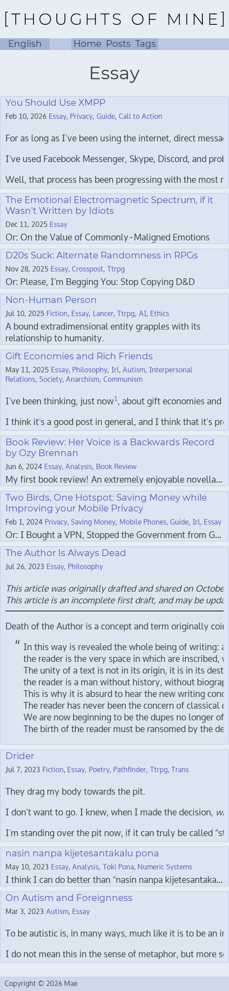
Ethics (159, 313)
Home (87, 43)
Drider (19, 756)
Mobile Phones (142, 522)
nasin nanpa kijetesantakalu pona (82, 853)
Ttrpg (116, 269)
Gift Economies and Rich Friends (79, 356)
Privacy (81, 116)
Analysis (78, 466)
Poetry (99, 769)
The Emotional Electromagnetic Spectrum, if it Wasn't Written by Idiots (109, 205)
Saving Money (93, 522)
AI (143, 313)
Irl (115, 370)
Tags (145, 43)
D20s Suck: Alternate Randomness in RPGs (101, 255)
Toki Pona (118, 867)
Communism (122, 379)
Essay (57, 116)
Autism (134, 370)
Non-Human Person (51, 299)
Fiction (57, 313)
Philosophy (89, 370)
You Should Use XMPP (55, 102)
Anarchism (82, 379)
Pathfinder (129, 769)
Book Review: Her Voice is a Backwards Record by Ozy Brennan (110, 447)
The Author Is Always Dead (65, 553)
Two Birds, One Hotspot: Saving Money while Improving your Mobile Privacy (106, 503)
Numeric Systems (164, 867)
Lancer (103, 313)
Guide (105, 116)
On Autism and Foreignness (69, 897)
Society (50, 379)
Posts (118, 43)
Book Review (116, 466)
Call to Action (140, 116)
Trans (180, 769)
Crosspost (87, 269)
